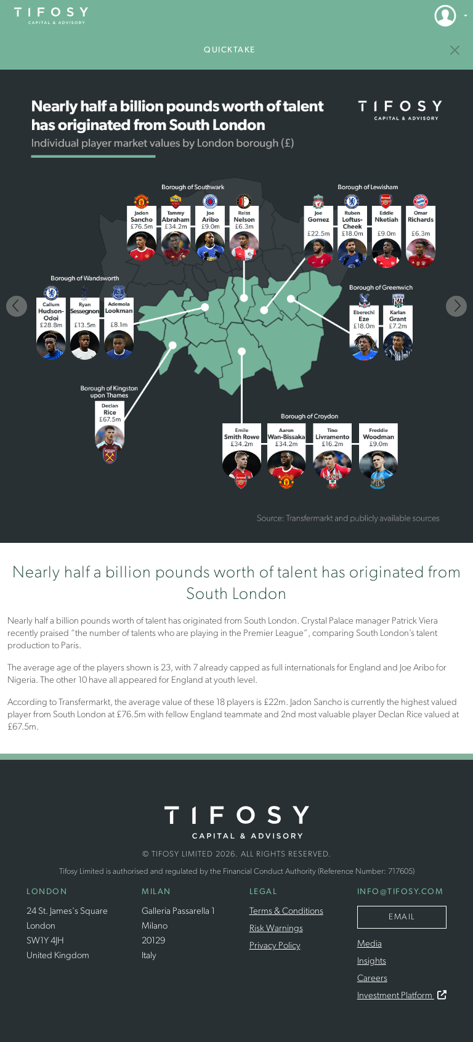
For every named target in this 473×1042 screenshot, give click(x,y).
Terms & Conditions (286, 911)
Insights (371, 961)
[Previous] (16, 306)
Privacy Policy (275, 946)
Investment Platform (402, 996)
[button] (447, 15)
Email (402, 917)
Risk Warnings (276, 929)
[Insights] (455, 50)
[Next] (456, 306)
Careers (372, 978)
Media (369, 944)
